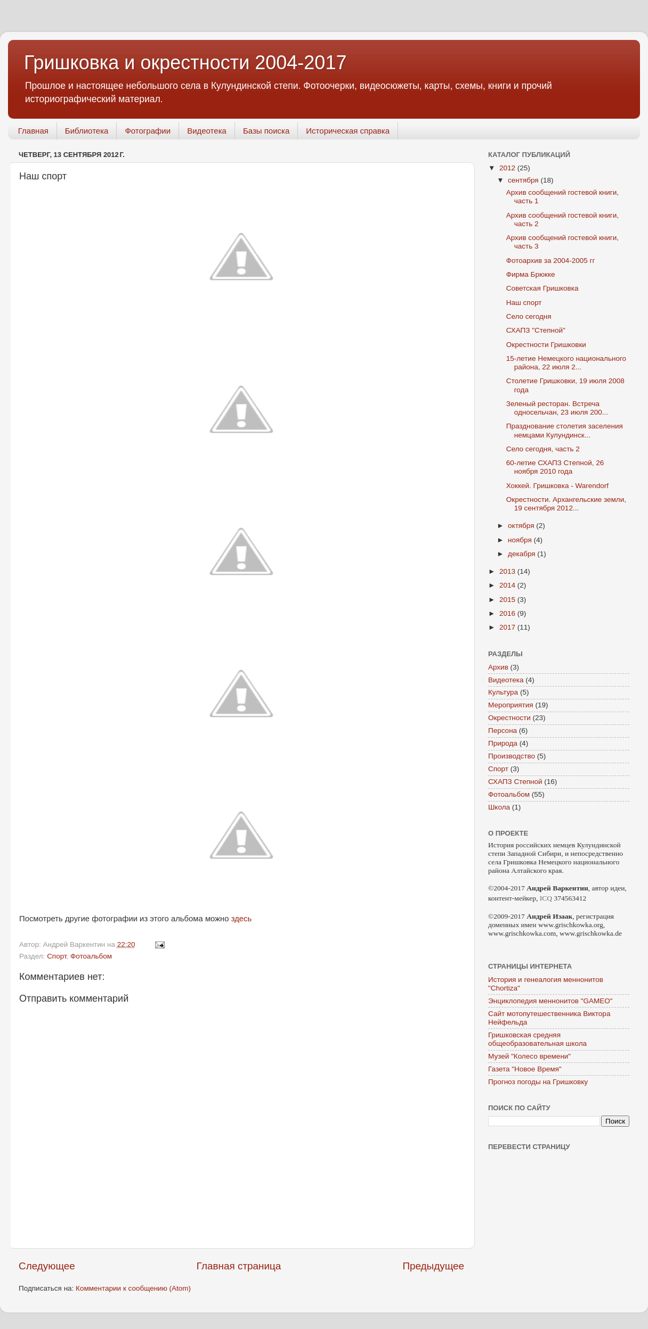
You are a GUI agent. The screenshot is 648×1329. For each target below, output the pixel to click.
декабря (522, 554)
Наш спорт (524, 303)
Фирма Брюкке (530, 274)
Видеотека (206, 130)
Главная (33, 130)
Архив (498, 667)
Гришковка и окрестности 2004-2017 (185, 62)
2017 (508, 627)
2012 (508, 168)
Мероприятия (510, 705)
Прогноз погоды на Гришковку (538, 1082)
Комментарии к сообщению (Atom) (133, 1288)
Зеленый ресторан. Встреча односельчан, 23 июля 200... (557, 408)
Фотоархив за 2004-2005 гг (550, 261)
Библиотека (87, 130)
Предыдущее (433, 1266)
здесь (241, 918)
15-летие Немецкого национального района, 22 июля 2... (566, 362)
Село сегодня (529, 316)
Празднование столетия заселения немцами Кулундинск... (564, 430)
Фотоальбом (91, 956)
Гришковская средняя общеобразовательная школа (537, 1039)
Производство (511, 756)
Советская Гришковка (542, 288)
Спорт (56, 956)
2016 (508, 613)
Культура (503, 692)
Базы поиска (266, 130)
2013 (508, 571)
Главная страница (239, 1266)
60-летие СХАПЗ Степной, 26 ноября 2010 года (555, 467)
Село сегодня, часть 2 (543, 449)
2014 (508, 585)
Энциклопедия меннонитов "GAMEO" (550, 1001)
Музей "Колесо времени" (529, 1056)
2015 (508, 600)
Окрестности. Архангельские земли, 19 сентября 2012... (566, 504)
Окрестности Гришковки (546, 345)
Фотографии (148, 130)
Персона (502, 730)
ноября (520, 540)
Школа (499, 807)
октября (522, 526)
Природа (502, 743)
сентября (524, 180)
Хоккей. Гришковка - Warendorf (557, 486)
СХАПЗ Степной (515, 782)
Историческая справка (348, 130)
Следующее (47, 1266)
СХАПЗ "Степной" (535, 330)
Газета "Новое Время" (525, 1069)
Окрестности (509, 718)
